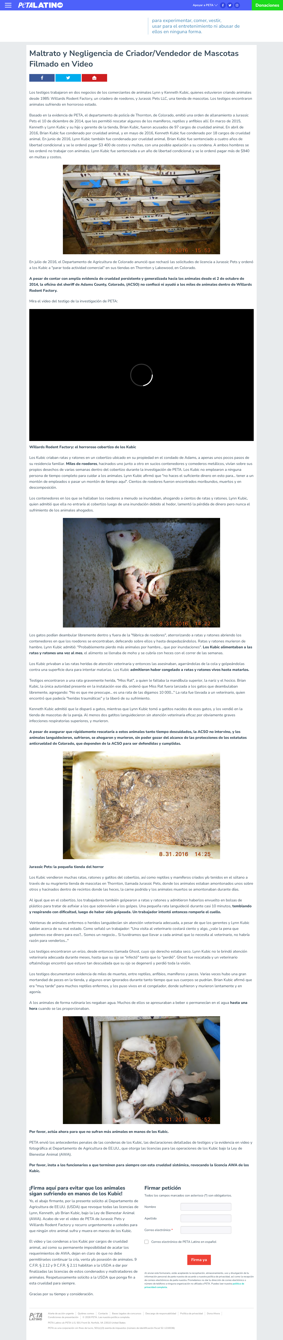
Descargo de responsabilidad (160, 1313)
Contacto (103, 1313)
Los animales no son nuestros (52, 16)
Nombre (150, 1207)
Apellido (150, 1218)
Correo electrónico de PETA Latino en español (183, 1242)
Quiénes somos (86, 1313)
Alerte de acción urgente (61, 1313)
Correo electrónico (157, 1230)
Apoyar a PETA (203, 5)
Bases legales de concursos (126, 1313)
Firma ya (199, 1259)
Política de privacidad (191, 1313)
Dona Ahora (213, 1313)
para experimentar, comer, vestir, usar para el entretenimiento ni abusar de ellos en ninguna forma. (196, 26)
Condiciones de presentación (63, 1317)
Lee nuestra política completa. (114, 1317)
